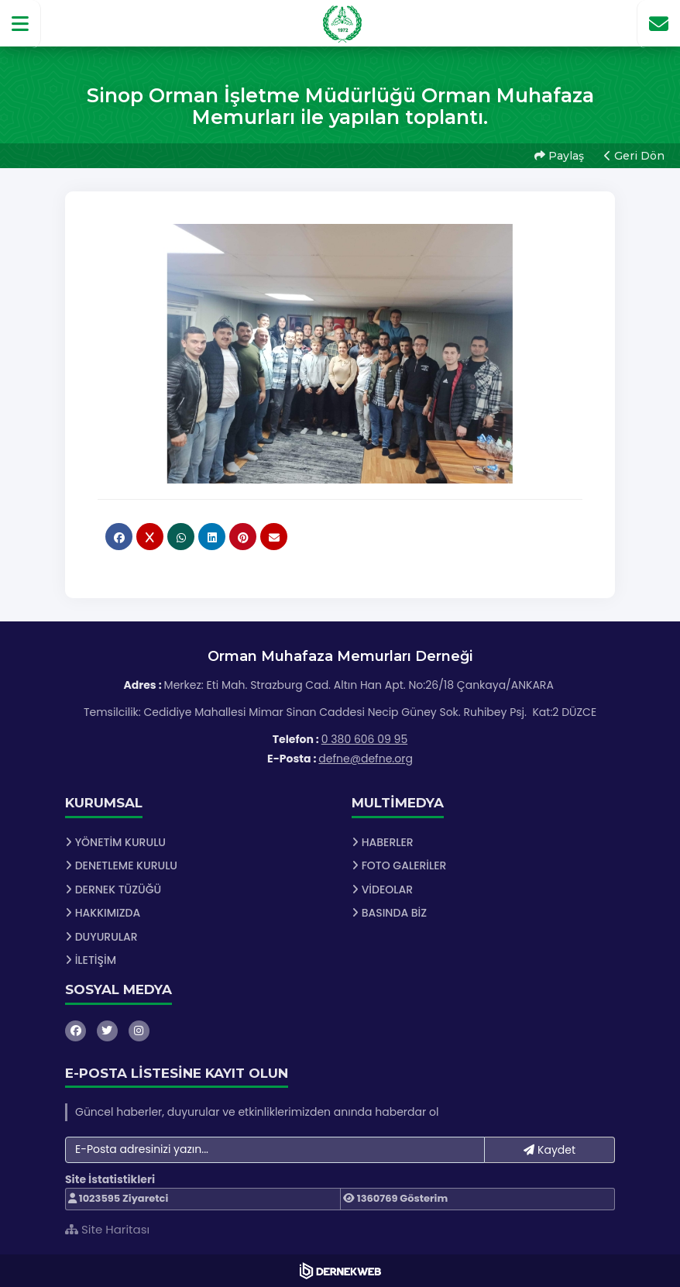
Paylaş (559, 156)
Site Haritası (107, 1229)
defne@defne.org (365, 758)
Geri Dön (634, 156)
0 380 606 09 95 (364, 739)
